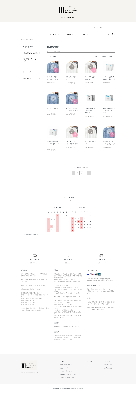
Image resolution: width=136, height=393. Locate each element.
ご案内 (83, 34)
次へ (88, 172)
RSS (91, 361)
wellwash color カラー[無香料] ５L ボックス (109, 110)
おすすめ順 (95, 56)
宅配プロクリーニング (29, 63)
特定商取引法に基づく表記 (74, 374)
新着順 (111, 56)
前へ (74, 172)
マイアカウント (98, 27)
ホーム (68, 361)
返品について (70, 367)
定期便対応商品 (28, 82)
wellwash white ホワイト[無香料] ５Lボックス (90, 110)
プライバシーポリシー (72, 377)
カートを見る (110, 364)
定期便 (69, 34)
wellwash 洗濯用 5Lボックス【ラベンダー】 (53, 144)
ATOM (96, 361)
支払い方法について (72, 370)
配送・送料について (72, 364)
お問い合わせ (110, 367)
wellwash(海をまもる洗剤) (30, 54)
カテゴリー (53, 34)
